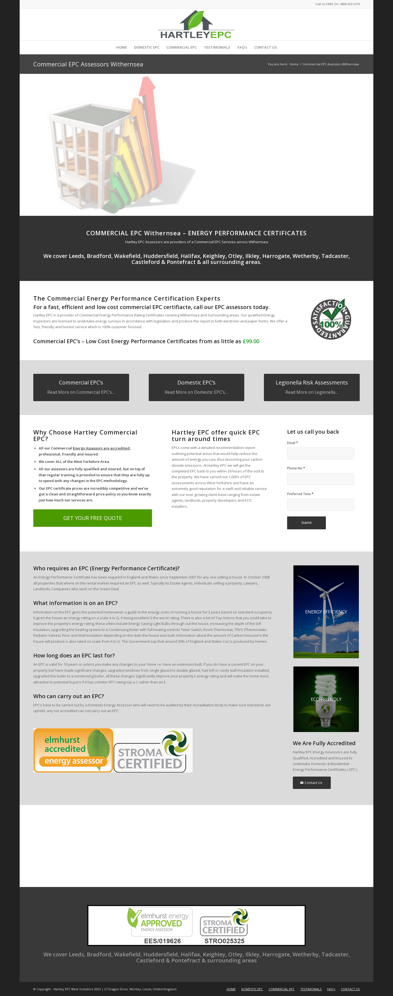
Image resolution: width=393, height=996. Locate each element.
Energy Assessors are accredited (101, 448)
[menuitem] (121, 47)
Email (292, 442)
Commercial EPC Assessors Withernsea (88, 64)
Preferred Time (300, 494)
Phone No (296, 468)
